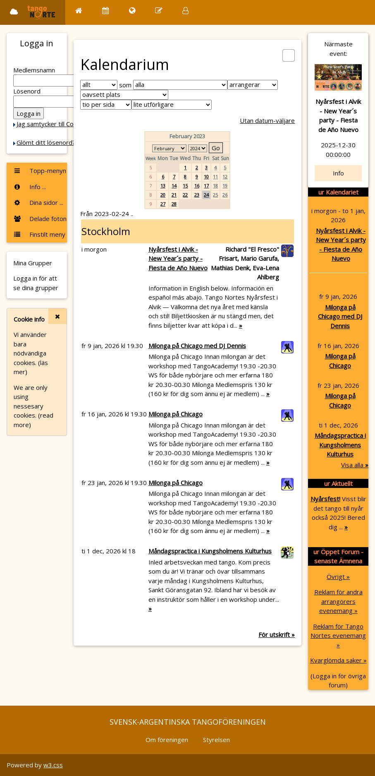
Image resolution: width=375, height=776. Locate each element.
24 (206, 195)
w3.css (53, 765)
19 (224, 186)
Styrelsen (216, 739)
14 (174, 186)
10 (206, 176)
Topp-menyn (39, 170)
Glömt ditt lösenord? (46, 142)
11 (215, 176)
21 (174, 195)
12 (224, 176)
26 (224, 195)
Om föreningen (167, 739)
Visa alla (354, 465)
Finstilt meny (39, 234)
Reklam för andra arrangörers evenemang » (338, 601)
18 (215, 186)
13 (162, 186)
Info (338, 173)
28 (174, 204)
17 (206, 186)
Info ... (29, 187)
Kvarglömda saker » (338, 660)
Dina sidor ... (38, 202)
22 (185, 195)
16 (196, 186)
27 (162, 204)
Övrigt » (338, 576)
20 (162, 195)
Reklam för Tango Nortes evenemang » (338, 635)
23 (196, 195)
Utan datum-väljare (267, 120)
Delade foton (40, 218)
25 (215, 195)
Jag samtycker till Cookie (51, 124)
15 (185, 186)
